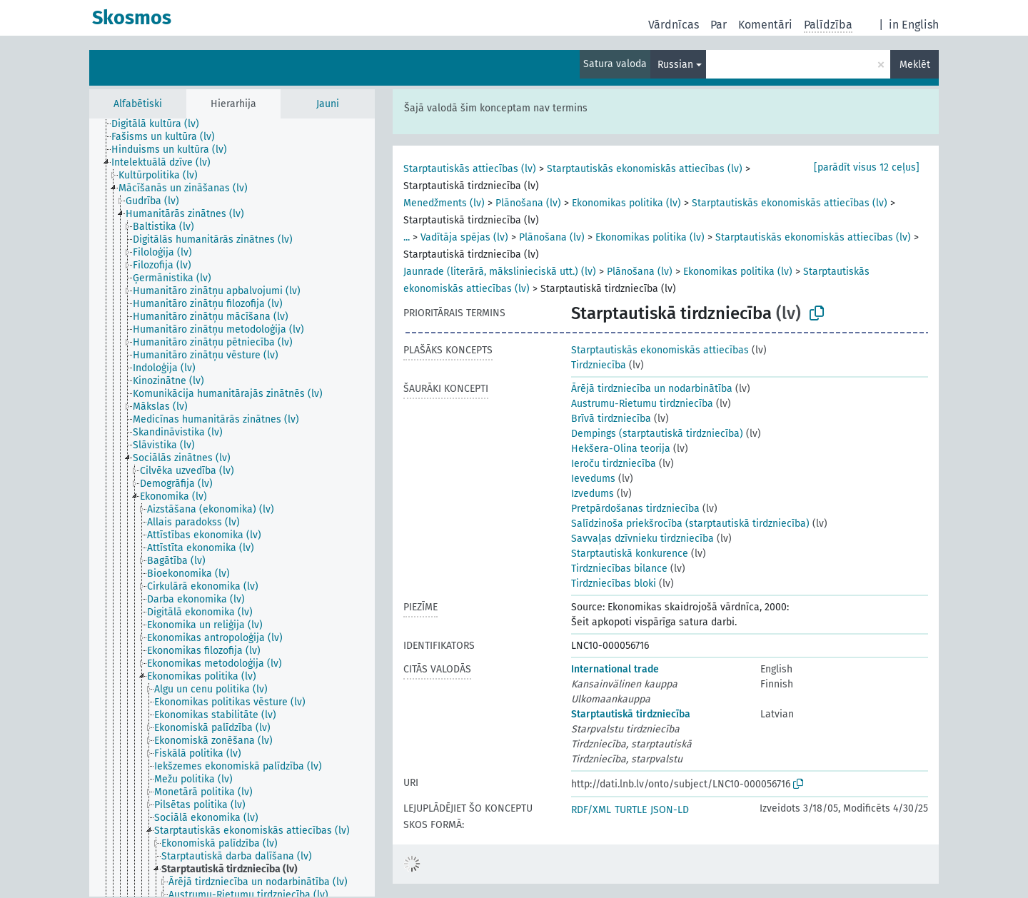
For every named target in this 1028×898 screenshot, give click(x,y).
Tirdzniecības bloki (613, 583)
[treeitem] (161, 124)
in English (914, 24)
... (406, 237)
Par (718, 24)
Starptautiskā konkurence (629, 554)
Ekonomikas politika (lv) (626, 203)
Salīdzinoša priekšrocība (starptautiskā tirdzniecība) (690, 524)
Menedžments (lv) (444, 203)
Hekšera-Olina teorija (620, 449)
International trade (615, 669)
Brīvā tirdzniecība (611, 419)
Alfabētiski (138, 104)
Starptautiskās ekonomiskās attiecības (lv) (644, 169)
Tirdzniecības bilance (619, 568)
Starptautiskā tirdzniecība (630, 714)
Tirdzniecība (598, 365)
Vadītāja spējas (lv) (464, 237)
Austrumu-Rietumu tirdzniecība (642, 404)
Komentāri (765, 24)
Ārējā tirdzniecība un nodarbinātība (651, 389)
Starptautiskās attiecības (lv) (469, 169)
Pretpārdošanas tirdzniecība (635, 509)
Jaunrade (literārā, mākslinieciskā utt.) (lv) (499, 272)
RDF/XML (591, 810)
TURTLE (631, 810)
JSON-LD (669, 810)
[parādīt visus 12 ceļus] (866, 167)
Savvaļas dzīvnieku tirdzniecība (642, 539)
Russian (675, 65)
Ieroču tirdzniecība (613, 464)
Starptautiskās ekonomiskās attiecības (660, 350)
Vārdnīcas (673, 24)
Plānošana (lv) (528, 203)
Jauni (327, 104)
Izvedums (592, 494)
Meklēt (915, 65)
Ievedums (593, 479)
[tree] (232, 507)
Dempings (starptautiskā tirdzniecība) (657, 434)
